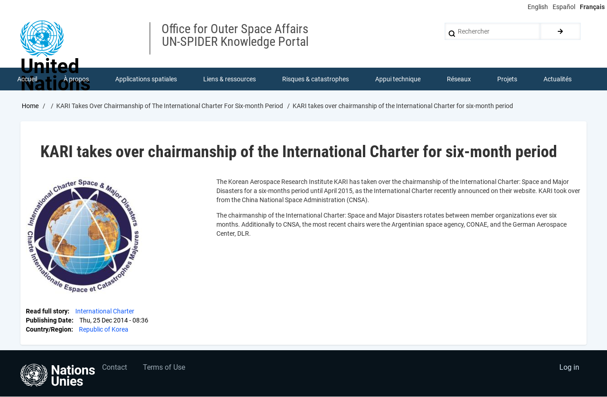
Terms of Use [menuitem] (164, 367)
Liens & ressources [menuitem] (229, 79)
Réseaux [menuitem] (459, 79)
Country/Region (48, 329)
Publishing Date (49, 320)
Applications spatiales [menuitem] (146, 79)
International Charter (104, 311)
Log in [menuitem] (569, 367)
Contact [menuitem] (114, 367)
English (538, 6)
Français (592, 6)
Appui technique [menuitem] (398, 79)
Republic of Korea (103, 329)
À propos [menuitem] (76, 79)
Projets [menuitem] (507, 79)
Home (30, 105)
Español (564, 6)
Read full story (47, 311)
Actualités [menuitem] (557, 79)
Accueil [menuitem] (27, 79)
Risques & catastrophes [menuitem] (315, 79)
